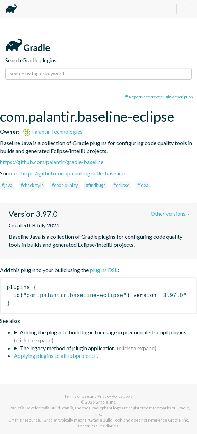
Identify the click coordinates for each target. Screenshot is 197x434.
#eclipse (121, 185)
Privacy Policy (110, 396)
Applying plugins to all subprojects (55, 355)
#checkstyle (32, 185)
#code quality (65, 185)
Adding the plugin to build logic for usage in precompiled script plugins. (103, 332)
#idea (142, 185)
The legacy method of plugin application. (68, 348)
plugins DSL (104, 269)
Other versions (170, 213)
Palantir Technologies (53, 131)
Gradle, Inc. (106, 402)
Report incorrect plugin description (158, 96)
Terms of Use (76, 396)
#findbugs (95, 185)
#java (7, 185)
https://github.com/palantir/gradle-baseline (51, 162)
